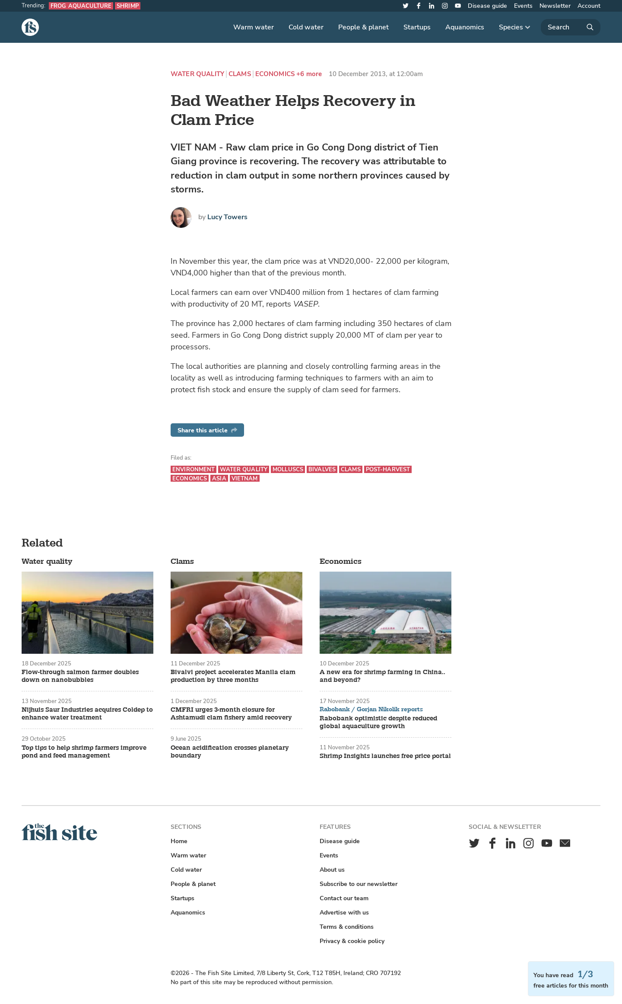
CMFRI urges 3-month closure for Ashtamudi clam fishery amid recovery (231, 714)
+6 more (309, 74)
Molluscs (288, 469)
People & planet (363, 27)
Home (179, 841)
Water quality (197, 74)
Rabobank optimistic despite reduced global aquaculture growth (378, 722)
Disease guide (487, 6)
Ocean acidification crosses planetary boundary (230, 752)
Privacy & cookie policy (352, 941)
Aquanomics (464, 27)
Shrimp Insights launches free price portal (385, 756)
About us (332, 870)
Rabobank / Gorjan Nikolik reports (371, 709)
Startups (417, 27)
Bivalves (322, 469)
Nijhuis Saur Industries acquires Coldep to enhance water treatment (87, 714)
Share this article (207, 430)
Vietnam (245, 478)
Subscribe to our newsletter (358, 884)
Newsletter (555, 6)
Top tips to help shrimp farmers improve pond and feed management (84, 752)
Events (523, 6)
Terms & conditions (347, 927)
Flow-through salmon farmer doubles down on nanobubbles (80, 676)
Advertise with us (344, 912)
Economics (275, 74)
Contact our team (344, 898)
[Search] (570, 27)
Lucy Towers (227, 217)
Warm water (253, 27)
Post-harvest (388, 469)
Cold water (306, 27)
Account (589, 6)
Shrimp (128, 6)
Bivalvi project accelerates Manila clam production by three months (233, 676)
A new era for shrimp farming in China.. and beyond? (382, 676)
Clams (239, 74)
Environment (193, 469)
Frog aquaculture (81, 6)
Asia (219, 478)
